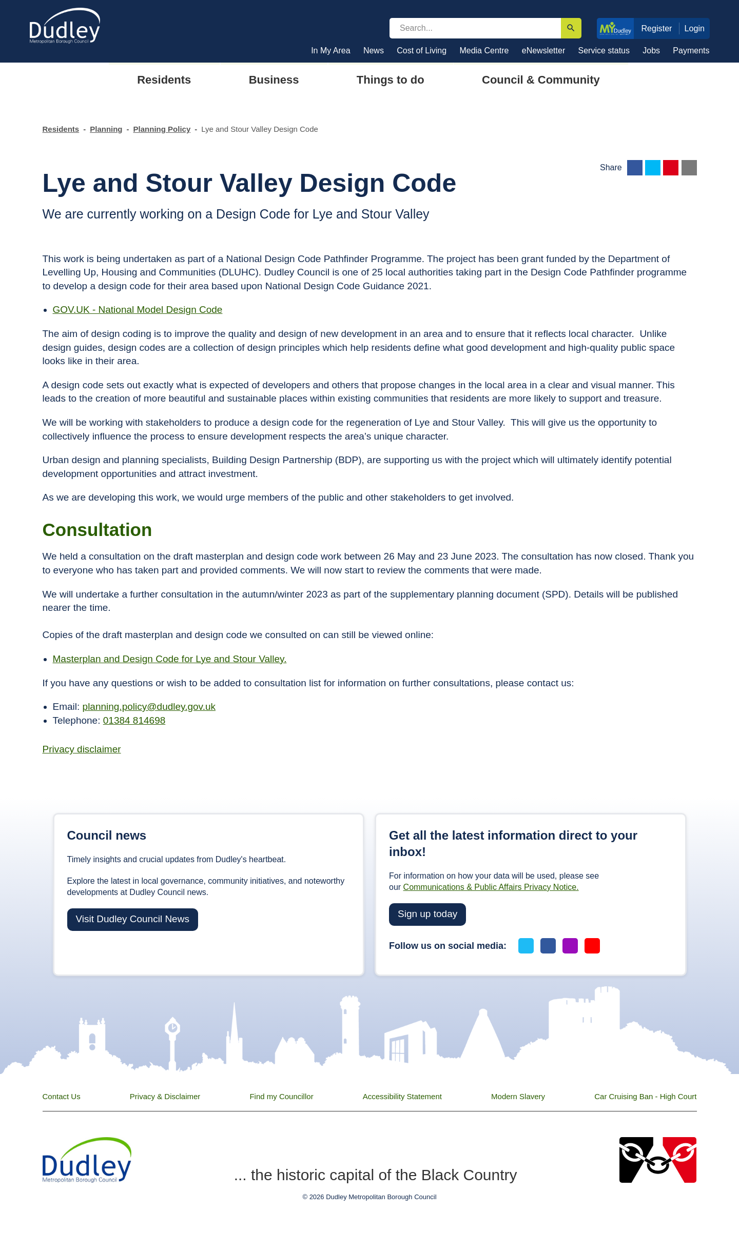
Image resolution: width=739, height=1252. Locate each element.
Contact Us (62, 1096)
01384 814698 (134, 720)
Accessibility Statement (402, 1096)
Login (695, 28)
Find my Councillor (281, 1096)
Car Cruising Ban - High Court (645, 1096)
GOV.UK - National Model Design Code (138, 309)
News (373, 50)
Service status (604, 50)
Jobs (651, 50)
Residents (61, 129)
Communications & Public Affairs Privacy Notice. (491, 887)
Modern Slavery (518, 1096)
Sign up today (427, 913)
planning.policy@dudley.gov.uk (149, 706)
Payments (691, 50)
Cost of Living (421, 50)
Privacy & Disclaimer (165, 1096)
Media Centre (484, 50)
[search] (475, 28)
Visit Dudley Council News (132, 918)
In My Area (330, 50)
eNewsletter (543, 50)
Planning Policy (162, 129)
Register (656, 28)
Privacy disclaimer (82, 749)
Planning (106, 129)
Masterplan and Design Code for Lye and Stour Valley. (170, 658)
